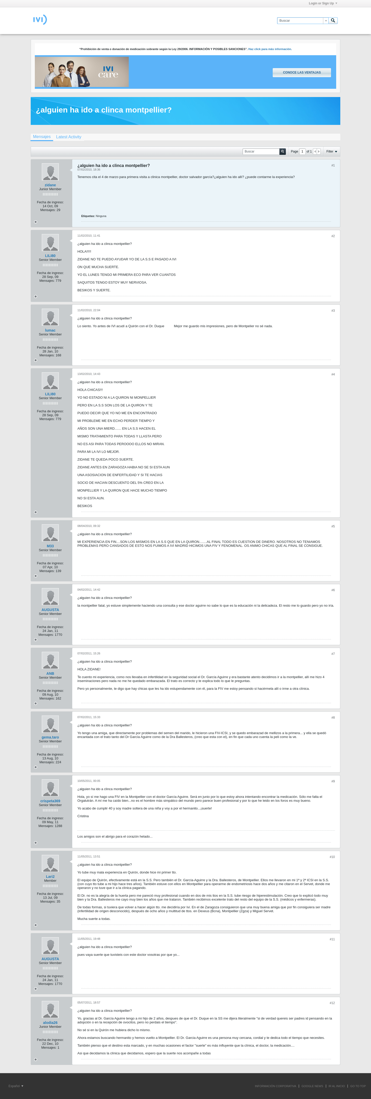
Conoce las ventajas (302, 72)
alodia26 (50, 1023)
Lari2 (50, 877)
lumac (50, 330)
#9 (333, 781)
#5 (333, 526)
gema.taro (50, 737)
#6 (333, 590)
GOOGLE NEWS (312, 1086)
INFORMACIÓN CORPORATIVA (275, 1086)
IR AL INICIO (337, 1086)
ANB (50, 673)
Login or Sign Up (323, 3)
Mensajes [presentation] (42, 136)
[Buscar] (302, 20)
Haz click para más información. (270, 49)
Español (16, 1086)
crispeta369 (50, 801)
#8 (333, 717)
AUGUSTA (50, 610)
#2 (333, 236)
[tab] (41, 137)
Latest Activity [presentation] (68, 137)
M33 (50, 546)
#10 (332, 857)
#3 (333, 310)
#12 (332, 1003)
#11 (332, 939)
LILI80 (50, 256)
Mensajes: (47, 210)
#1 (333, 165)
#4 (333, 374)
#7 (333, 654)
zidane (50, 185)
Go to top (358, 1086)
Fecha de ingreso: (50, 202)
